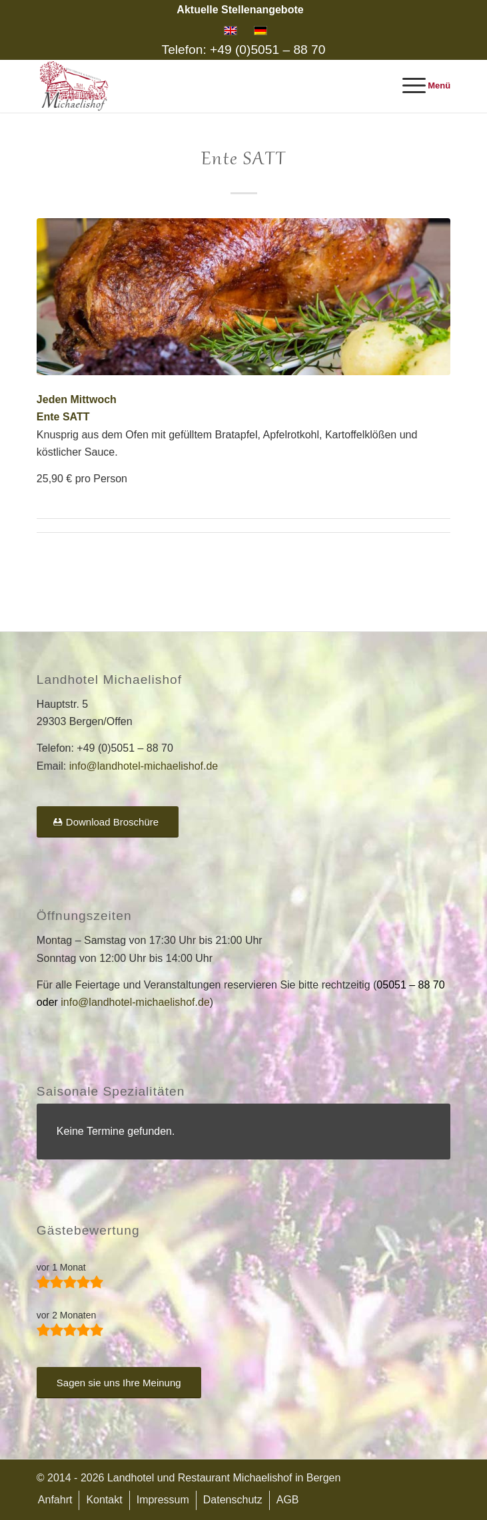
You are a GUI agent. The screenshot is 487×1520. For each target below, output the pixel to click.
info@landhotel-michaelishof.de (143, 766)
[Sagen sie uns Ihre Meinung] (119, 1382)
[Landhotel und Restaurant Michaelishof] (202, 85)
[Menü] (420, 85)
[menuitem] (240, 10)
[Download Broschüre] (108, 821)
